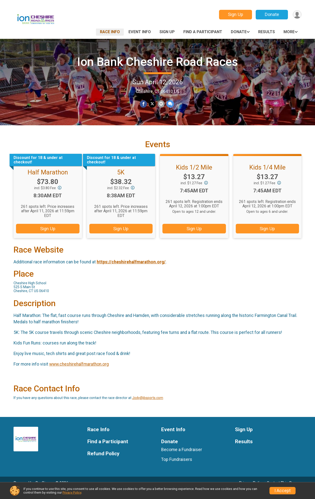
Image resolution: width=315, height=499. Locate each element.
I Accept (282, 490)
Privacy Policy (72, 492)
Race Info (110, 31)
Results (266, 31)
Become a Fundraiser (181, 456)
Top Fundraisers (176, 466)
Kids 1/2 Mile (194, 174)
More (289, 31)
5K (121, 179)
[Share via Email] (160, 104)
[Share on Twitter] (152, 104)
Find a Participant (202, 31)
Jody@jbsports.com (147, 405)
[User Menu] (296, 14)
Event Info (139, 31)
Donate (271, 14)
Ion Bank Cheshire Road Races (157, 62)
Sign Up (235, 14)
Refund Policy (103, 460)
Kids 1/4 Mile (267, 174)
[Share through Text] (169, 104)
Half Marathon (48, 179)
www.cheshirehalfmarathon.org (79, 371)
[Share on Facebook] (143, 104)
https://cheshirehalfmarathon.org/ (131, 268)
